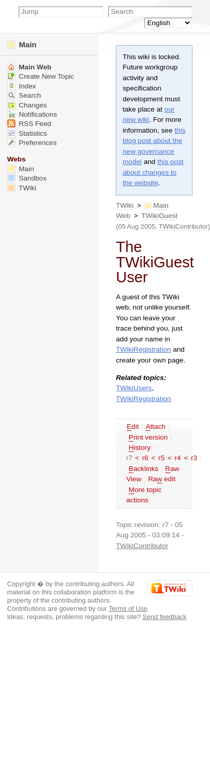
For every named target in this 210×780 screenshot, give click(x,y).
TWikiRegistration (143, 349)
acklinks (144, 469)
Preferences (32, 143)
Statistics (27, 133)
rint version (148, 437)
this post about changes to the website (152, 172)
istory (139, 448)
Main (22, 44)
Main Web (29, 67)
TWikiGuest (160, 216)
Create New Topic (40, 76)
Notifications (32, 114)
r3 (194, 458)
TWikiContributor (183, 226)
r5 (162, 458)
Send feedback (165, 617)
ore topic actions (144, 495)
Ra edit (162, 479)
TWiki (124, 205)
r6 (145, 458)
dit (133, 427)
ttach (156, 427)
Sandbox (27, 178)
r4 (177, 458)
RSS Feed (29, 124)
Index (21, 86)
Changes (27, 105)
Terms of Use (128, 608)
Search (24, 95)
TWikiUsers (134, 388)
